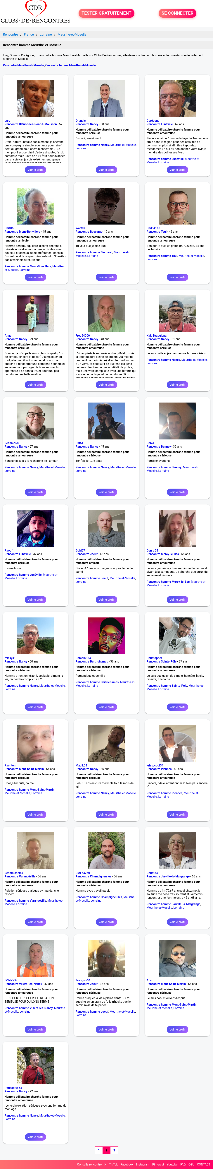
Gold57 (80, 550)
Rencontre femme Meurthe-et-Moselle (70, 65)
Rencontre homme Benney (164, 467)
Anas (8, 335)
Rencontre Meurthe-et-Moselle (23, 65)
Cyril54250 (83, 873)
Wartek (80, 228)
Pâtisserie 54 (13, 1088)
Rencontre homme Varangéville (25, 900)
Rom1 (150, 443)
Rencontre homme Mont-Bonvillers (28, 266)
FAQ (183, 1164)
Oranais (81, 120)
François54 (83, 980)
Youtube (172, 1164)
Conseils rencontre (89, 1164)
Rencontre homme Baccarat (94, 252)
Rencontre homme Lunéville (165, 159)
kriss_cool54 (155, 765)
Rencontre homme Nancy (92, 145)
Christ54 (152, 873)
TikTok (113, 1164)
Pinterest (158, 1164)
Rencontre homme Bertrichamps (97, 682)
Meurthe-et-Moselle (123, 145)
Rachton (10, 765)
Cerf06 (9, 228)
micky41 (10, 658)
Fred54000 (83, 335)
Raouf (8, 550)
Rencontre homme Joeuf (92, 578)
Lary (7, 120)
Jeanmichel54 (14, 873)
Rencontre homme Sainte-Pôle (167, 685)
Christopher (154, 658)
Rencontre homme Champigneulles (99, 897)
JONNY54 (11, 980)
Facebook (127, 1164)
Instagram (142, 1164)
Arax (150, 980)
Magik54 (81, 765)
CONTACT (203, 1164)
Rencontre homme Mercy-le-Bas (168, 581)
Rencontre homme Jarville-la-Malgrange (173, 904)
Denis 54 (152, 550)
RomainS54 (83, 658)
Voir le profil (35, 170)
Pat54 (79, 443)
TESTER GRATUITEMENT (106, 13)
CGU (191, 1164)
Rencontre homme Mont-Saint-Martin (30, 789)
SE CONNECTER (177, 13)
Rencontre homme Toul (162, 256)
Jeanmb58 (12, 443)
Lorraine (81, 148)
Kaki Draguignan (157, 335)
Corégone (153, 120)
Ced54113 (153, 228)
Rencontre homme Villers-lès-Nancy (29, 1008)
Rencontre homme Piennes (164, 793)
